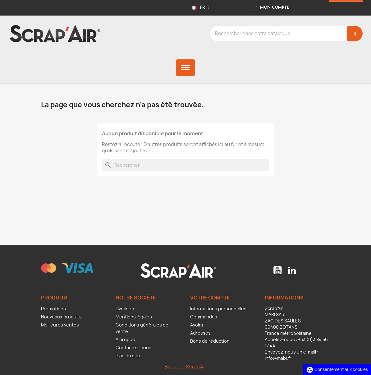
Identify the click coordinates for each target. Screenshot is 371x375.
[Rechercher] (185, 165)
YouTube (277, 270)
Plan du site (128, 356)
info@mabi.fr (278, 358)
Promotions (53, 309)
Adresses (200, 333)
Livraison (125, 309)
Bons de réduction (210, 341)
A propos (125, 339)
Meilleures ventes (60, 325)
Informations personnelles (218, 309)
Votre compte (210, 297)
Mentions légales (134, 317)
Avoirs (196, 325)
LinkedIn (292, 270)
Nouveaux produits (61, 317)
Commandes (203, 317)
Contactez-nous (133, 347)
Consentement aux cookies (337, 369)
